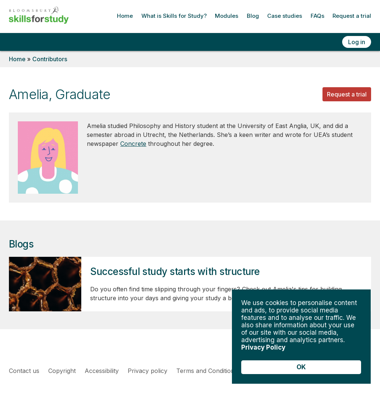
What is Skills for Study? (174, 15)
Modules (226, 15)
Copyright (62, 370)
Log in (356, 42)
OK (301, 367)
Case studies (284, 15)
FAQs (317, 15)
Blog (253, 15)
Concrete (133, 143)
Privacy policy (147, 370)
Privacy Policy (263, 347)
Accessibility (102, 370)
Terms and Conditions (207, 370)
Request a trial (351, 15)
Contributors (49, 59)
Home (125, 15)
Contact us (24, 370)
